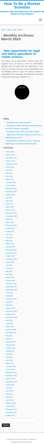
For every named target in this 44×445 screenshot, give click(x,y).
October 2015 (10, 379)
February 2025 (11, 182)
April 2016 (9, 360)
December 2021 (11, 250)
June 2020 (9, 293)
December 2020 (11, 283)
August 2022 (10, 231)
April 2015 (9, 397)
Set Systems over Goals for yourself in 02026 (22, 132)
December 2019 (11, 299)
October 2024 (10, 195)
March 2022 (10, 244)
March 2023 (10, 222)
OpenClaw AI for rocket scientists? (18, 122)
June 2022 (9, 237)
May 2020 (9, 296)
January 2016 (10, 369)
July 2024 (9, 198)
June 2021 (9, 268)
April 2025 (9, 176)
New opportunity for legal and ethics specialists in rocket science (21, 53)
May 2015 (9, 394)
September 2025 (11, 164)
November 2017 (11, 333)
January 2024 (10, 210)
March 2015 (10, 400)
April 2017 (9, 339)
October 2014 (10, 415)
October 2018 (10, 314)
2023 (14, 30)
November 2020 (11, 287)
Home (3, 30)
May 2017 (9, 336)
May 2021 (9, 271)
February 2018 (11, 329)
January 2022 (10, 247)
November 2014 (11, 412)
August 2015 (10, 385)
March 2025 (10, 179)
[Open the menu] (40, 20)
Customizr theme (27, 442)
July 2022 (9, 234)
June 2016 (9, 357)
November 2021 (11, 253)
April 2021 (9, 274)
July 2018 (9, 320)
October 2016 (10, 348)
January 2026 (10, 155)
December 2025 (11, 158)
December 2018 (11, 311)
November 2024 (11, 191)
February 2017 (11, 342)
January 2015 (10, 406)
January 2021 (10, 280)
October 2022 (10, 228)
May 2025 (9, 173)
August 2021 (10, 262)
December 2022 (11, 225)
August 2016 (10, 351)
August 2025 (10, 167)
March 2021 (10, 277)
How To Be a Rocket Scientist (22, 5)
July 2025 (9, 170)
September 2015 (11, 382)
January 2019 (10, 308)
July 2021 (9, 265)
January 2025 (10, 185)
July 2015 (9, 388)
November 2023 (11, 213)
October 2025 (10, 161)
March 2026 (10, 152)
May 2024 (9, 201)
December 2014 (11, 409)
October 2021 (10, 256)
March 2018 (10, 326)
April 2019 (9, 305)
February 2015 (11, 403)
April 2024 (9, 204)
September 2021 (11, 259)
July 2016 (9, 354)
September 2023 (11, 216)
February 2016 (11, 366)
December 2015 (11, 372)
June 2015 (9, 391)
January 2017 (10, 345)
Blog (9, 30)
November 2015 (11, 375)
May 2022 (9, 241)
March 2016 (10, 363)
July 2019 (9, 302)
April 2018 (9, 323)
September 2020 (11, 290)
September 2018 (11, 317)
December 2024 (11, 188)
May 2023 (9, 219)
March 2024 (10, 207)
